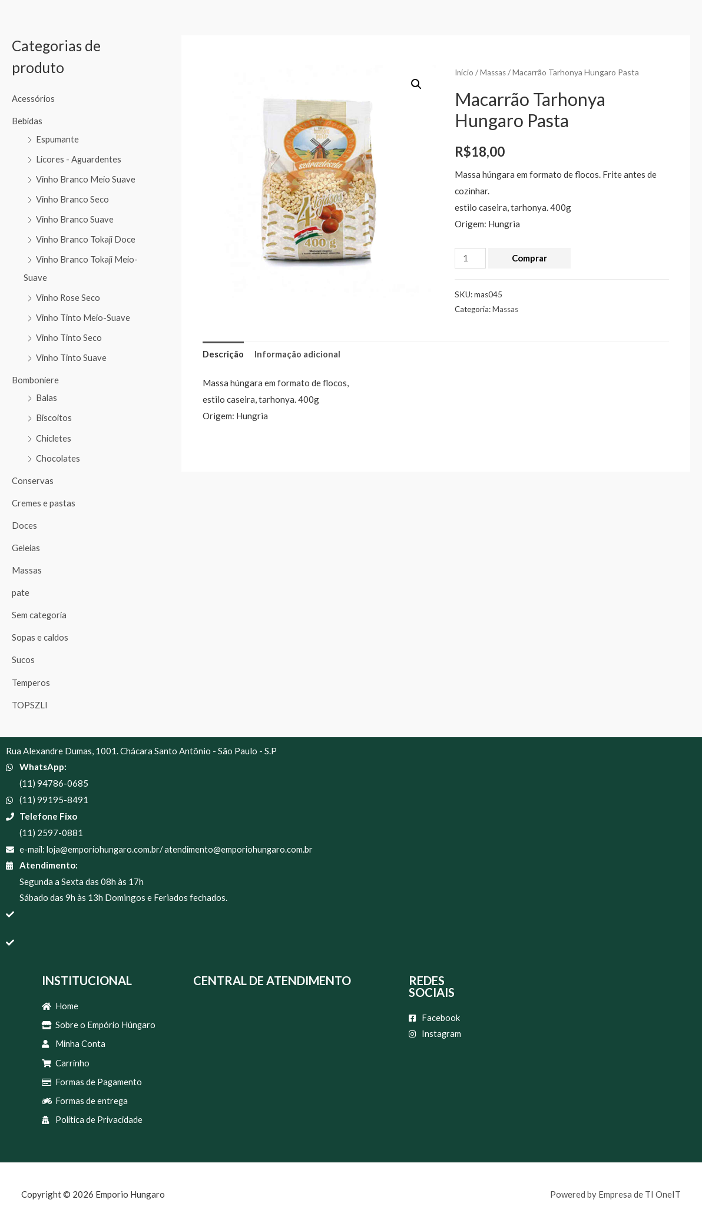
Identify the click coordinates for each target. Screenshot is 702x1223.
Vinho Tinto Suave (72, 354)
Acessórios (33, 98)
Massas (27, 565)
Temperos (31, 676)
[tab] (223, 354)
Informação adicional (297, 353)
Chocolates (58, 454)
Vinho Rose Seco (68, 295)
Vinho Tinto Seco (69, 335)
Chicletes (54, 434)
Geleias (26, 543)
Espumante (57, 138)
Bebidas (27, 120)
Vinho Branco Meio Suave (86, 178)
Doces (24, 521)
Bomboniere (35, 377)
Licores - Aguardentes (79, 158)
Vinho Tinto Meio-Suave (84, 315)
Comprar (530, 257)
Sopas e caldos (40, 632)
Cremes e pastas (43, 498)
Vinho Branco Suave (75, 218)
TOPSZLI (30, 699)
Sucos (23, 654)
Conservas (33, 476)
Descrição (223, 353)
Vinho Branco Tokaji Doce (86, 238)
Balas (47, 394)
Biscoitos (54, 414)
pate (20, 587)
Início (465, 72)
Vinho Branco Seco (73, 198)
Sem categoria (40, 610)
